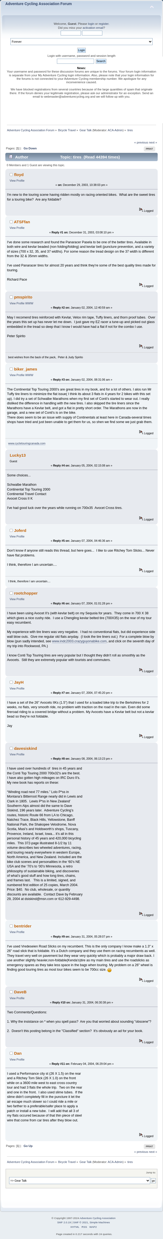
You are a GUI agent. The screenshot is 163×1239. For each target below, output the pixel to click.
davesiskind (25, 748)
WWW (29, 303)
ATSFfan (22, 222)
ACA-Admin (115, 130)
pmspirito (23, 297)
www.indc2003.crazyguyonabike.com (79, 641)
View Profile (17, 180)
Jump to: (151, 1172)
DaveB (20, 992)
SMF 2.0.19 (64, 1222)
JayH (19, 682)
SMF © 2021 (80, 1222)
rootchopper (26, 593)
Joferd (20, 530)
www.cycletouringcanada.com (27, 443)
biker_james (25, 369)
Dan (18, 1053)
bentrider (23, 926)
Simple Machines (100, 1222)
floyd (19, 174)
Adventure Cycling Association (97, 1218)
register (103, 23)
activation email (93, 27)
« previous (141, 142)
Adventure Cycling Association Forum (38, 4)
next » (153, 142)
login (91, 23)
